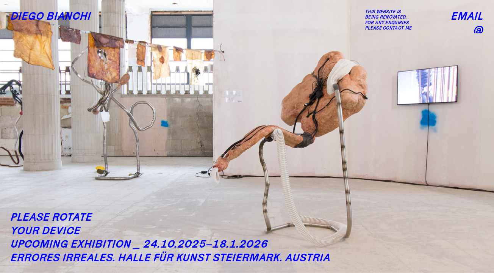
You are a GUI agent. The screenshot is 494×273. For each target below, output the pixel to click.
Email (467, 15)
